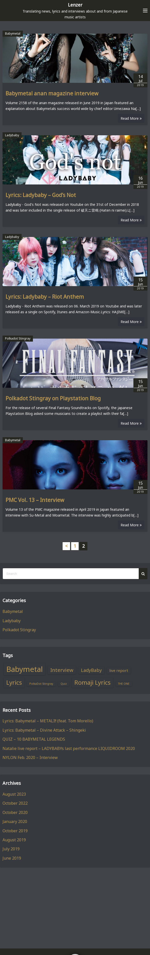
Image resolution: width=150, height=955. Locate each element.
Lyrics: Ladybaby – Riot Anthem (45, 296)
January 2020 (15, 821)
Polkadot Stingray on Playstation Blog (53, 398)
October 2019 (15, 831)
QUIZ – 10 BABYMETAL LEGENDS (34, 739)
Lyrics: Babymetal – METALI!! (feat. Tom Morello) (48, 721)
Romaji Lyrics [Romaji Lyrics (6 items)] (92, 682)
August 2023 (14, 794)
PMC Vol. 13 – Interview (35, 499)
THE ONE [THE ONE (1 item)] (123, 683)
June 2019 (12, 858)
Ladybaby (12, 135)
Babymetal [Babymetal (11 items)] (24, 669)
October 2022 (15, 803)
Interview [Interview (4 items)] (61, 669)
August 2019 (14, 840)
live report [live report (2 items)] (118, 670)
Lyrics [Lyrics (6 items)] (14, 682)
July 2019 (11, 849)
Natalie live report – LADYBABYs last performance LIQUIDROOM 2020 (69, 748)
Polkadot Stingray (17, 338)
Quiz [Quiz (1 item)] (64, 683)
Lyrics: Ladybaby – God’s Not (41, 195)
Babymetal (12, 33)
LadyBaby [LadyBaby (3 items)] (91, 670)
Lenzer (75, 5)
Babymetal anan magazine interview (52, 93)
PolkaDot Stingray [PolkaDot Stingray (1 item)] (41, 683)
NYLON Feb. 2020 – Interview (30, 757)
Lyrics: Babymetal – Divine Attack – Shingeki (44, 730)
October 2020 (15, 812)
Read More (131, 118)
